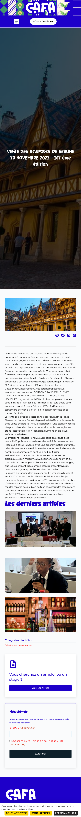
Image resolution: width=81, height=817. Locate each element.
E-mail (21, 728)
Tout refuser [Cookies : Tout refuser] (41, 813)
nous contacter (43, 21)
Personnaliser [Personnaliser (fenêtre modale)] (65, 813)
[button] (57, 335)
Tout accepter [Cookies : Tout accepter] (16, 813)
